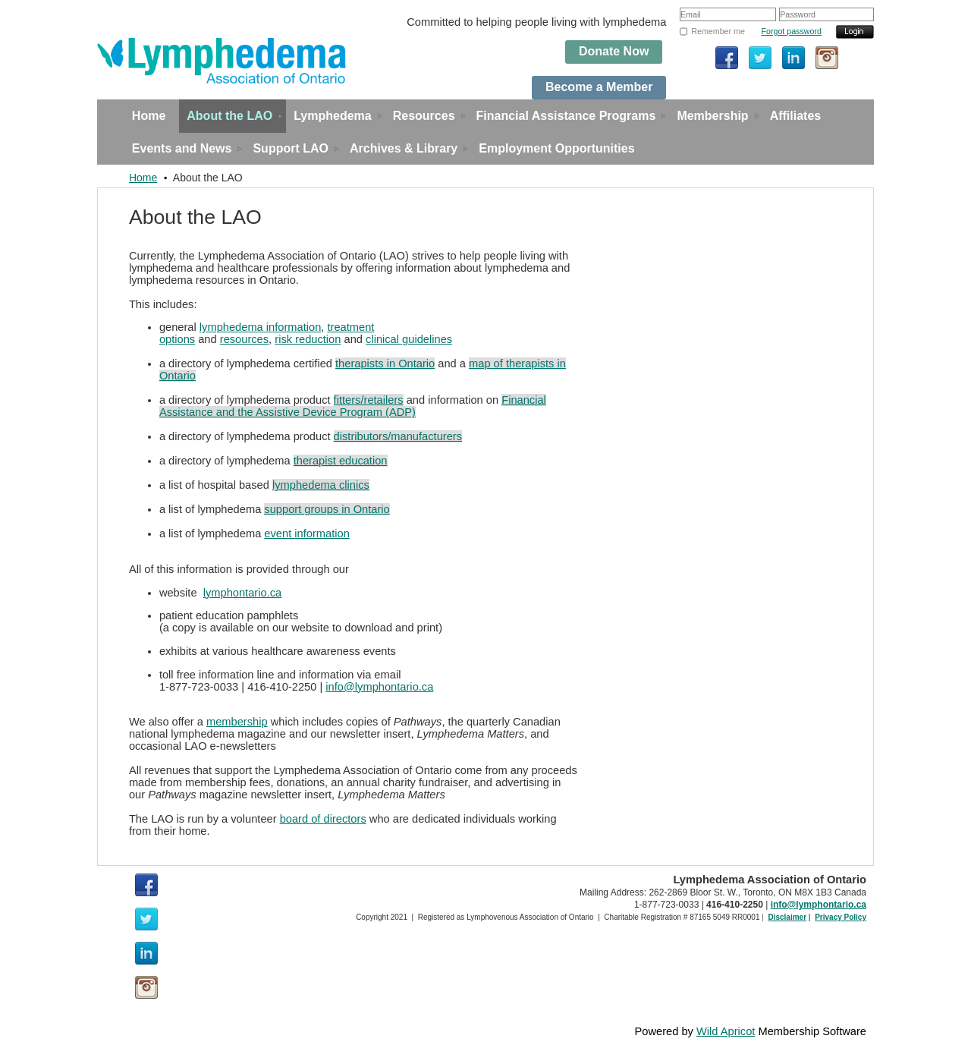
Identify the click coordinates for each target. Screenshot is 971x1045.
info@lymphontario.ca (379, 687)
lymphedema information (260, 327)
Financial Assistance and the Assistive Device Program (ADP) (352, 406)
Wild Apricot (725, 1031)
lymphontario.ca (242, 593)
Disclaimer (787, 917)
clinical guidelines (409, 339)
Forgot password (791, 31)
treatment (350, 327)
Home (143, 178)
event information (306, 533)
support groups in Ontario (326, 509)
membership (237, 722)
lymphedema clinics (320, 485)
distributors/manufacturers (398, 436)
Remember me (717, 31)
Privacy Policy (840, 917)
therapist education (341, 461)
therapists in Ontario (385, 363)
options (177, 339)
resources (244, 339)
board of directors (323, 819)
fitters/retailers (369, 400)
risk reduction (308, 339)
